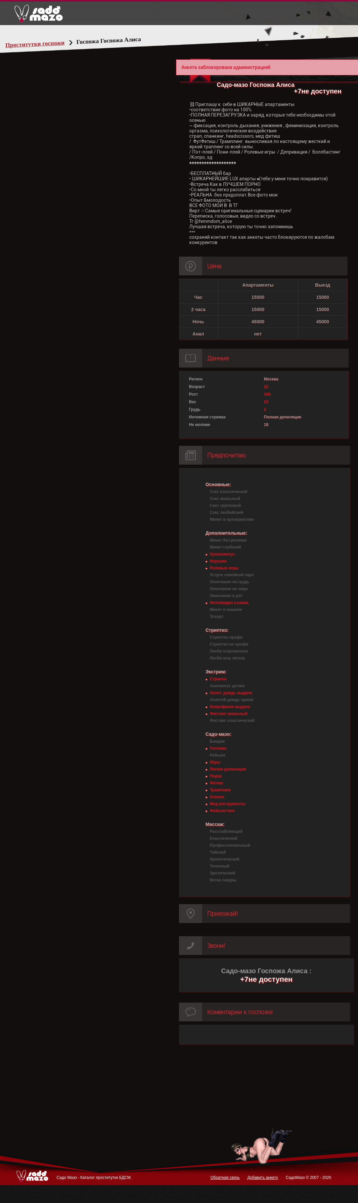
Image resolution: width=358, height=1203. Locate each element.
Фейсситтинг (222, 810)
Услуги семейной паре (232, 575)
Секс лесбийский (226, 512)
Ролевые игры (224, 568)
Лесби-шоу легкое (227, 658)
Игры (215, 762)
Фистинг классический (232, 720)
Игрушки (218, 561)
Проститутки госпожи (47, 44)
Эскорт (216, 616)
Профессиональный (230, 845)
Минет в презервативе (232, 519)
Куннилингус (222, 554)
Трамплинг (220, 790)
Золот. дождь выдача (231, 692)
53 (266, 402)
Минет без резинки (228, 540)
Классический (223, 838)
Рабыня (217, 755)
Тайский (218, 852)
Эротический (222, 873)
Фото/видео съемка (229, 602)
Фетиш (216, 783)
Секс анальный (225, 498)
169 (267, 394)
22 (266, 386)
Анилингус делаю (227, 686)
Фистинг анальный (228, 713)
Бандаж (217, 741)
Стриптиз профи (226, 637)
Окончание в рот (226, 595)
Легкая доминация (228, 769)
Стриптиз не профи (229, 644)
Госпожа (218, 748)
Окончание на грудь (229, 582)
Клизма (217, 797)
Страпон (218, 679)
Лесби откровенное (229, 651)
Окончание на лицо (229, 588)
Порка (216, 776)
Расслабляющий (226, 831)
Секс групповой (225, 505)
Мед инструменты (227, 803)
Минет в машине (226, 609)
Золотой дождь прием (231, 699)
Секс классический (228, 491)
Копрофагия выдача (230, 706)
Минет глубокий (225, 547)
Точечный (219, 866)
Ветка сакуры (223, 880)
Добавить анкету (262, 1177)
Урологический (224, 859)
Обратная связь (225, 1177)
